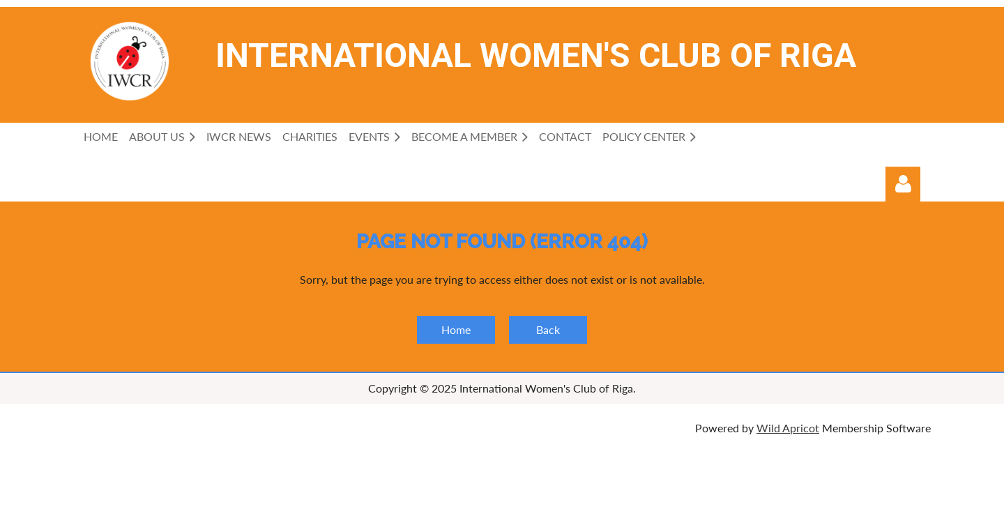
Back (548, 329)
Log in (902, 184)
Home (456, 329)
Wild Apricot (787, 427)
